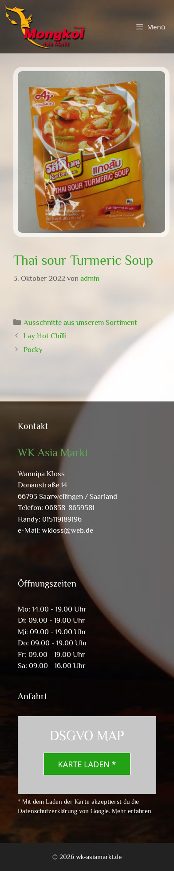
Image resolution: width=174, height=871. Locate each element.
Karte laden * (87, 764)
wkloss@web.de (67, 530)
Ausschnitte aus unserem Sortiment (80, 322)
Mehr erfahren (131, 810)
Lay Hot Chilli (45, 336)
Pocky (33, 349)
